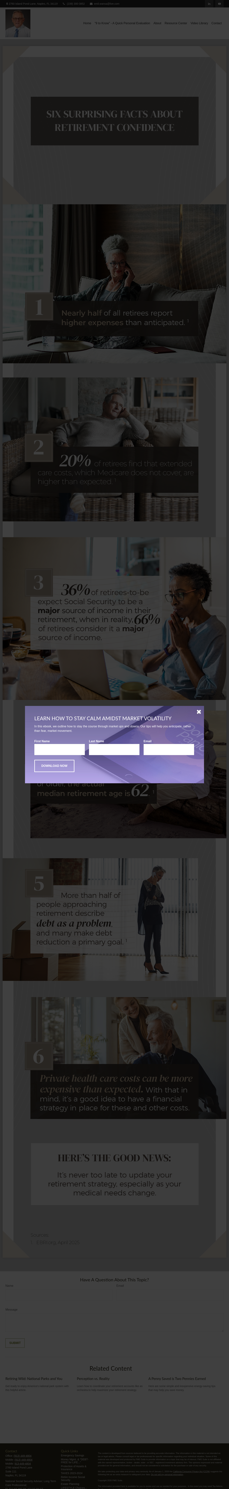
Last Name (96, 741)
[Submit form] (54, 766)
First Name (42, 741)
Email (148, 741)
